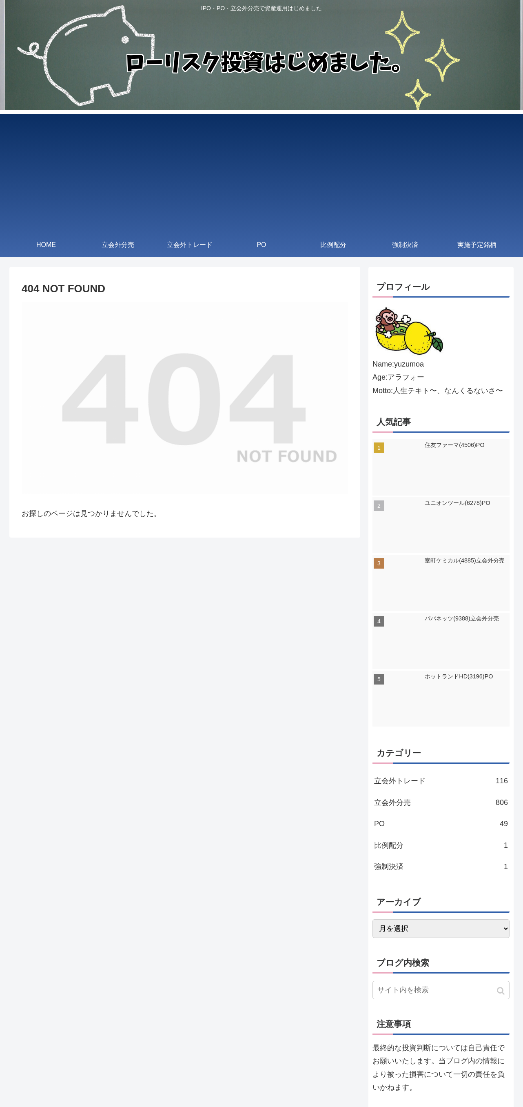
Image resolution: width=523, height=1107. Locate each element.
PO (441, 823)
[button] (502, 991)
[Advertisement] (261, 171)
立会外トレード (441, 780)
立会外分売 (441, 802)
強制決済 (441, 866)
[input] (441, 990)
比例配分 (441, 845)
